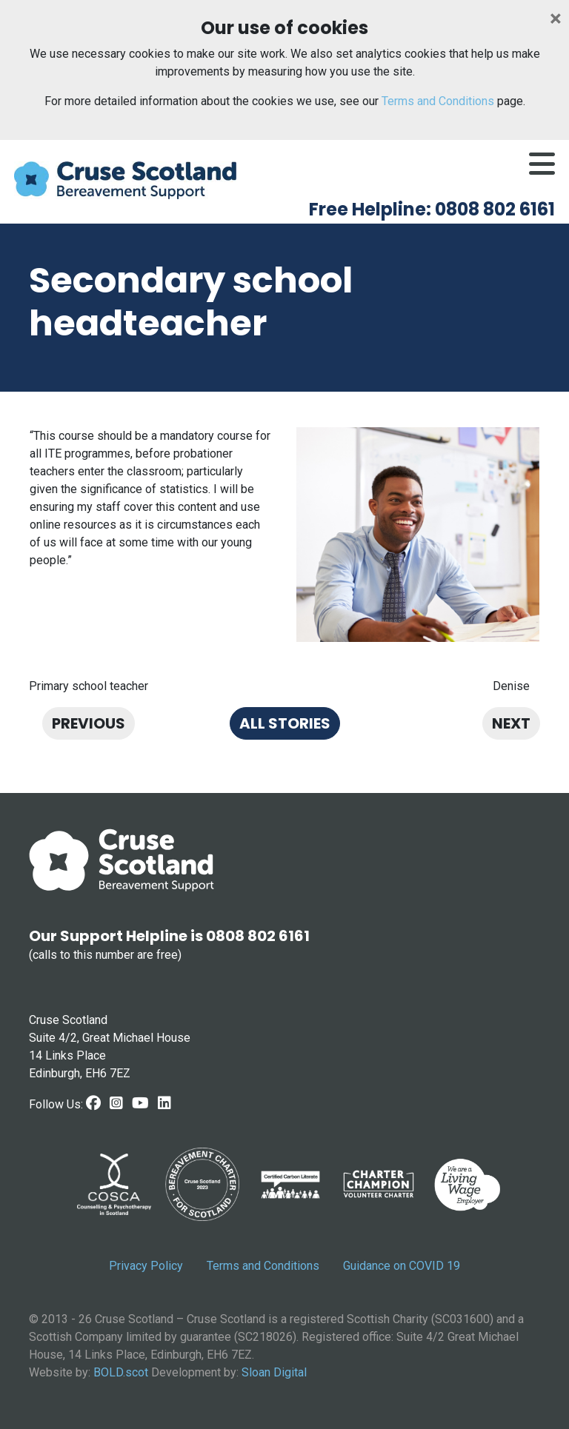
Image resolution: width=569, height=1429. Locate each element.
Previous (88, 723)
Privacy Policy (146, 1266)
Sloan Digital (274, 1372)
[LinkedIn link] (164, 1103)
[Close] (556, 18)
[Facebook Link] (93, 1103)
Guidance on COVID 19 (401, 1266)
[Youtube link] (140, 1103)
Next (511, 723)
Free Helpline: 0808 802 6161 (432, 209)
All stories (284, 723)
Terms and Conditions (438, 101)
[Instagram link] (116, 1103)
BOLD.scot (120, 1372)
